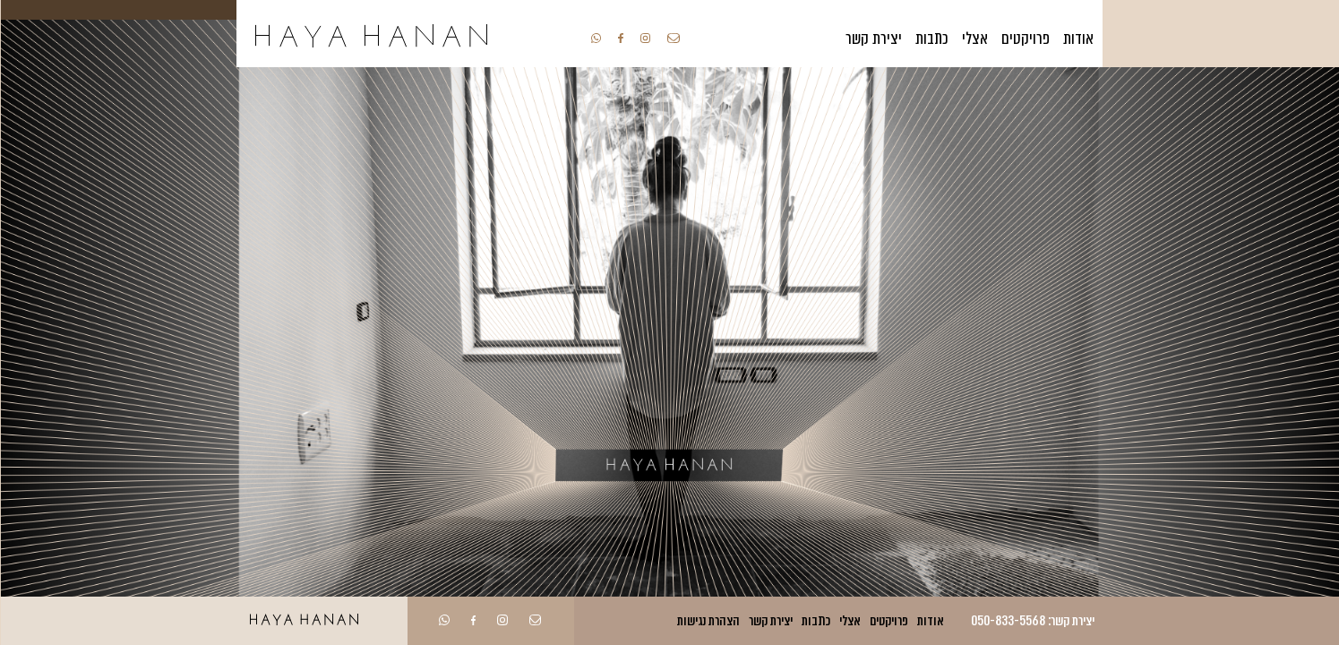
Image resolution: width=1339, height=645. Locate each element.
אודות (1078, 38)
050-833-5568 (1008, 621)
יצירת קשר (873, 38)
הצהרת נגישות (708, 621)
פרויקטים (1025, 38)
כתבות (931, 38)
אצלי (975, 38)
